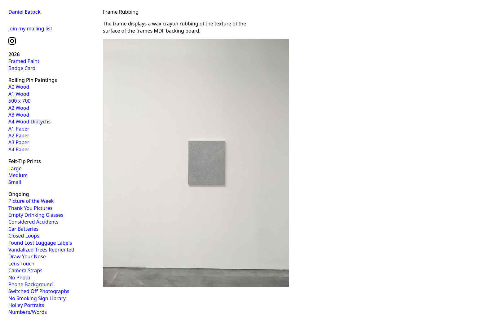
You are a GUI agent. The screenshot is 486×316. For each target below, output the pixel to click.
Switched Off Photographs (38, 291)
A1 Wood (18, 94)
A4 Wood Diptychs (29, 121)
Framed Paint (23, 61)
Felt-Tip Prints (24, 161)
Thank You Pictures (30, 208)
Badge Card (21, 68)
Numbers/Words (27, 312)
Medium (18, 175)
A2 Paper (18, 135)
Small (14, 182)
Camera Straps (25, 270)
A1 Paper (18, 128)
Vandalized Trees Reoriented (41, 249)
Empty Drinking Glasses (35, 214)
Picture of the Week (31, 201)
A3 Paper (18, 142)
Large (15, 168)
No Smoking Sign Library (37, 298)
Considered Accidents (33, 221)
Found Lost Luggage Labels (40, 242)
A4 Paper (18, 149)
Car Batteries (23, 228)
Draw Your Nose (27, 256)
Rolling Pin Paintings (32, 80)
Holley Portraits (26, 305)
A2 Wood (18, 108)
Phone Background (30, 284)
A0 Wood (18, 86)
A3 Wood (18, 114)
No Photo (19, 277)
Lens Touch (21, 263)
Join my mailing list (30, 28)
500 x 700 (19, 100)
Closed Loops (23, 235)
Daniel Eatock (24, 11)
